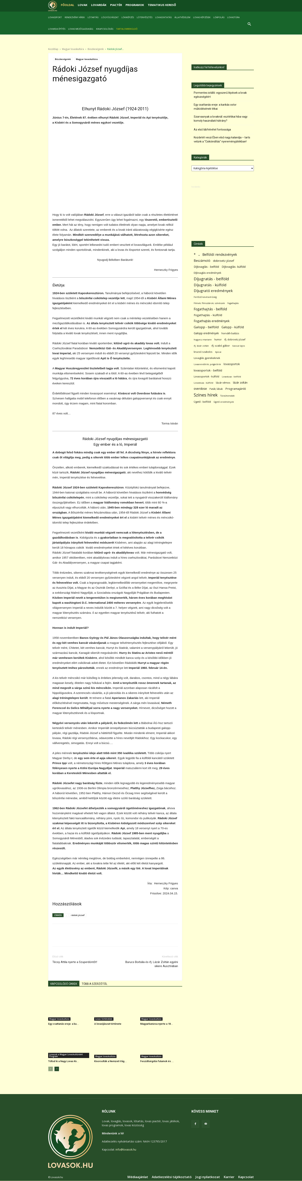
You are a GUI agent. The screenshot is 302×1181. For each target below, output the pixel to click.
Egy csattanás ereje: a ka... (63, 1024)
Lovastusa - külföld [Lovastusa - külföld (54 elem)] (203, 382)
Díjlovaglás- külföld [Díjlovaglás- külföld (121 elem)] (234, 267)
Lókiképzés (128, 17)
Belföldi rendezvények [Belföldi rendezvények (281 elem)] (219, 255)
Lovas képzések (202, 17)
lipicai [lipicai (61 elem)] (218, 352)
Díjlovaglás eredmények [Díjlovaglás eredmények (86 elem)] (207, 273)
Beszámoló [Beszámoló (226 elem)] (202, 261)
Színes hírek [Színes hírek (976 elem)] (206, 395)
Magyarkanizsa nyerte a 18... (156, 1024)
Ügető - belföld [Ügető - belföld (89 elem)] (202, 402)
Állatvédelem (182, 17)
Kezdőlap (53, 49)
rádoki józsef (78, 915)
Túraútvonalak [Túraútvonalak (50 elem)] (227, 395)
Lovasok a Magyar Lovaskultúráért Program (66, 1055)
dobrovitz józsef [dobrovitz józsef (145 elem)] (223, 261)
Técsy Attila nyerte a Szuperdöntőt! (74, 962)
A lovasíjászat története (107, 1024)
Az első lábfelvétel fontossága (212, 129)
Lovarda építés (56, 28)
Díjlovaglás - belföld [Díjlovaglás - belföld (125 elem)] (206, 267)
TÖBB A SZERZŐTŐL (94, 984)
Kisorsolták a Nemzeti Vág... (110, 1061)
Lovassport (55, 17)
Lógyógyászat (110, 17)
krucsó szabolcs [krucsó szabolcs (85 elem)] (203, 352)
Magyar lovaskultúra (73, 49)
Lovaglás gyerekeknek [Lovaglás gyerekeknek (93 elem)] (207, 358)
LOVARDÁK (99, 5)
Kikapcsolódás (104, 28)
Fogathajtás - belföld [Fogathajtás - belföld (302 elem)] (210, 309)
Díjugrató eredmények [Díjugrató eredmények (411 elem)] (213, 291)
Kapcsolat (246, 1177)
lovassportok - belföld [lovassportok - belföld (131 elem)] (208, 370)
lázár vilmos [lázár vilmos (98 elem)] (223, 383)
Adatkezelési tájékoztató (172, 1177)
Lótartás (93, 17)
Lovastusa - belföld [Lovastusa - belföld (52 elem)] (231, 376)
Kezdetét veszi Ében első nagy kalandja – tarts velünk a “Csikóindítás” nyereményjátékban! (222, 139)
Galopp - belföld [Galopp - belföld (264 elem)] (206, 327)
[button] (249, 24)
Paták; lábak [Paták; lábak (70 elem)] (216, 389)
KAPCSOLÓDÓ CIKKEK (63, 984)
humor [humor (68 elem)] (218, 339)
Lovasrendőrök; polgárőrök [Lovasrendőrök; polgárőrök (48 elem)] (207, 364)
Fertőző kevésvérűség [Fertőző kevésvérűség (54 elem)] (205, 297)
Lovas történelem (103, 1019)
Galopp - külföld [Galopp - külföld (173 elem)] (232, 327)
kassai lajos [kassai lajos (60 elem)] (238, 345)
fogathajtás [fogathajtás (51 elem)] (233, 303)
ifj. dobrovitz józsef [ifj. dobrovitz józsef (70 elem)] (234, 339)
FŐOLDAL (67, 5)
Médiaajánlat (137, 1177)
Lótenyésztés (144, 17)
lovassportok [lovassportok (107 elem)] (232, 364)
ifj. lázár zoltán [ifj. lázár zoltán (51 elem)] (201, 345)
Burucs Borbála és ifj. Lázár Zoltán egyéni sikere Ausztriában (151, 964)
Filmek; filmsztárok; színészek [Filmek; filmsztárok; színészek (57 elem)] (209, 303)
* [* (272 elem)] (195, 255)
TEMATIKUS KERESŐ (162, 5)
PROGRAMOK (135, 5)
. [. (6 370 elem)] (199, 254)
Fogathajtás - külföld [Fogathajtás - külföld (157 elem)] (208, 315)
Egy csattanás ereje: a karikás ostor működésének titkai (215, 106)
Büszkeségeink (96, 49)
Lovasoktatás (163, 17)
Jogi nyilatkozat (207, 1177)
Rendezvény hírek (75, 17)
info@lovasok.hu (126, 1150)
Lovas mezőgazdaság (80, 28)
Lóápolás (218, 17)
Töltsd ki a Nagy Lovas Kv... (63, 1061)
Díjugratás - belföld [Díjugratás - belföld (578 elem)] (211, 279)
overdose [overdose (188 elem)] (200, 389)
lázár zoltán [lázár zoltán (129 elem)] (240, 383)
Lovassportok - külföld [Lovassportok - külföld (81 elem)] (206, 376)
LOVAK (82, 5)
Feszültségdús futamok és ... (157, 1061)
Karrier (229, 1177)
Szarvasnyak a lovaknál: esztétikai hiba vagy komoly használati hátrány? (220, 118)
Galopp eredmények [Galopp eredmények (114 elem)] (206, 333)
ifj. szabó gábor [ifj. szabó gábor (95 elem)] (220, 346)
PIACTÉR (116, 5)
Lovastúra (233, 17)
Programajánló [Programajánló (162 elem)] (235, 389)
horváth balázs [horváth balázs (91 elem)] (230, 333)
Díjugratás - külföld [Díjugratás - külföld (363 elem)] (210, 285)
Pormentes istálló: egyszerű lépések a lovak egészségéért (220, 94)
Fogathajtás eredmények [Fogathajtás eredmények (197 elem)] (212, 321)
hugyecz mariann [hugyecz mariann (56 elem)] (203, 339)
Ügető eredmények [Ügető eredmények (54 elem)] (224, 402)
